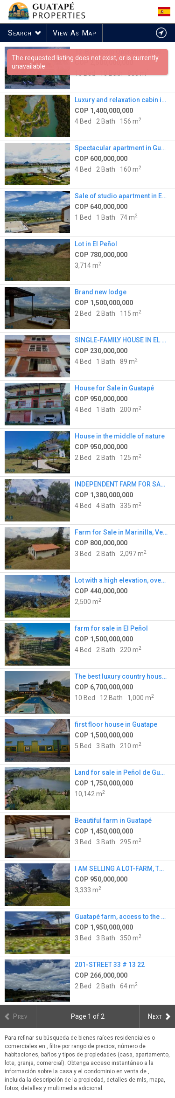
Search (20, 32)
